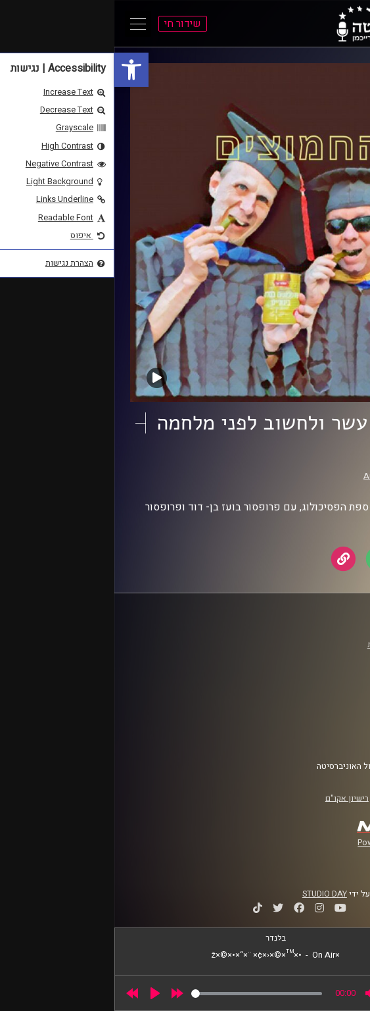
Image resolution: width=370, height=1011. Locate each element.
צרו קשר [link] (327, 735)
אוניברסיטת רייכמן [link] (309, 657)
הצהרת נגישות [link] (317, 722)
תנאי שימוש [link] (320, 710)
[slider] (142, 993)
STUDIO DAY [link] (210, 894)
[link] (17, 70)
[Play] (40, 993)
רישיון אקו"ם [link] (232, 798)
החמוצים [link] (304, 464)
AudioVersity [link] (273, 476)
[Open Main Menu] (24, 24)
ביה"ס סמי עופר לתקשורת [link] (297, 645)
